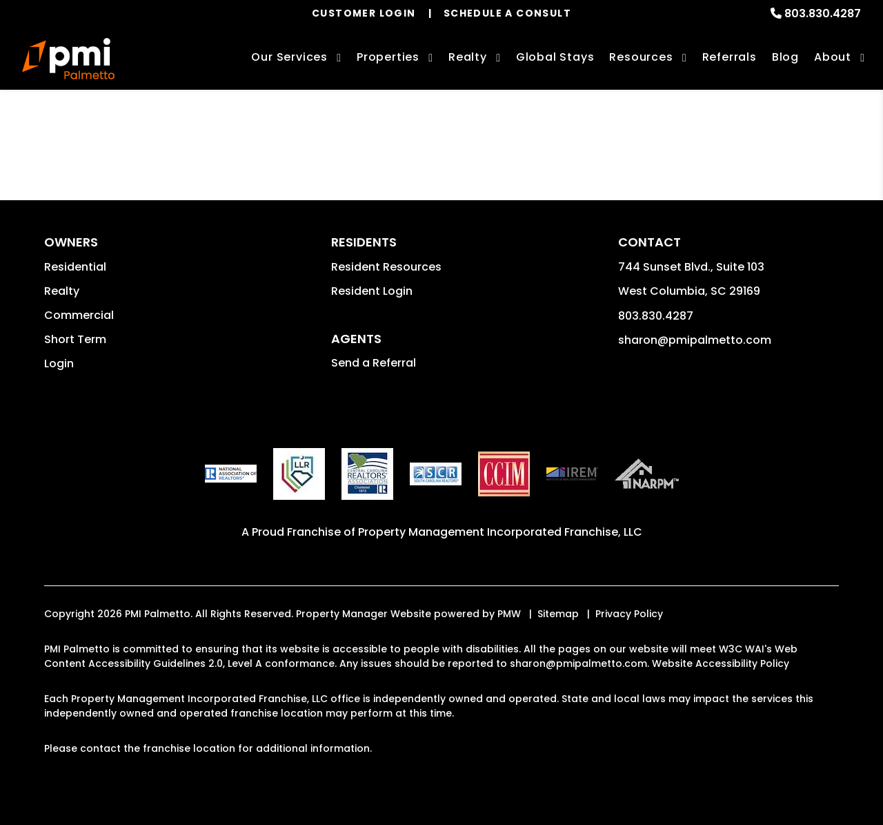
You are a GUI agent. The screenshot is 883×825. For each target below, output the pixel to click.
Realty (61, 291)
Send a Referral (373, 363)
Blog (785, 57)
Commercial (79, 315)
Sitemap (558, 614)
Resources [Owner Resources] (641, 57)
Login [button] (59, 363)
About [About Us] (832, 57)
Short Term (75, 339)
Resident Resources (386, 267)
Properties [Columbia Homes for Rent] (388, 57)
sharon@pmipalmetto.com (694, 340)
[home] (68, 58)
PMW (509, 614)
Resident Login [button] (372, 291)
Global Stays (555, 57)
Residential (75, 267)
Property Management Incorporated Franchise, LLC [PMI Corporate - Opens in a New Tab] (500, 532)
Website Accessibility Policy (720, 663)
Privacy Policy (629, 614)
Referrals (729, 57)
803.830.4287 (822, 13)
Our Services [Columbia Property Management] (289, 57)
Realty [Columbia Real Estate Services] (467, 57)
